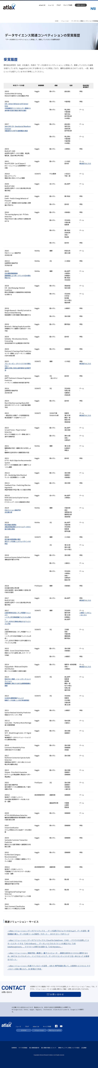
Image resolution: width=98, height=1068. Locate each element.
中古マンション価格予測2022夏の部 (13, 511)
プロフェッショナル (55, 1030)
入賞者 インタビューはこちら (85, 614)
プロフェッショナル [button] (71, 9)
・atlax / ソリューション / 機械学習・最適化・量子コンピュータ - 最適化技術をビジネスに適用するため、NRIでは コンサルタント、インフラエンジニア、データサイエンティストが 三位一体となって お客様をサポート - (48, 956)
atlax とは (36, 1026)
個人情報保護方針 (34, 1047)
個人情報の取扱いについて (48, 1047)
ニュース (51, 5)
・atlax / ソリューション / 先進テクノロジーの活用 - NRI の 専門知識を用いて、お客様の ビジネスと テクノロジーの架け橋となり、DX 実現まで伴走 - (49, 967)
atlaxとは (42, 5)
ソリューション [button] (53, 9)
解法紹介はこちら (85, 163)
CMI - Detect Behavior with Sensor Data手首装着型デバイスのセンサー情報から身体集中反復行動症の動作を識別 (18, 107)
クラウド (23, 1030)
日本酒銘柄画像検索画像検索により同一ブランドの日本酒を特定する (18, 275)
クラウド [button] (39, 9)
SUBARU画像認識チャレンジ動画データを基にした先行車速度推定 (17, 699)
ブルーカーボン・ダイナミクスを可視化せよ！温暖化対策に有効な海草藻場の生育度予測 (18, 366)
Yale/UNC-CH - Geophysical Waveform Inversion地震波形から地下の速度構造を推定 (18, 128)
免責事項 (14, 1047)
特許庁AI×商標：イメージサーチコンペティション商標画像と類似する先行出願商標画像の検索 (18, 682)
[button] (84, 8)
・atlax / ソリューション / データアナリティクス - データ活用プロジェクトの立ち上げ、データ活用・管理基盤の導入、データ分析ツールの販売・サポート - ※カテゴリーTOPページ (48, 932)
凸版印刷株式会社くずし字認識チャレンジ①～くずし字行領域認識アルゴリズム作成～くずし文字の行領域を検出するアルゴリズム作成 (18, 618)
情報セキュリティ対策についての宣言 (68, 1047)
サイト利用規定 (23, 1047)
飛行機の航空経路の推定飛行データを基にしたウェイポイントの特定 (18, 541)
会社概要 (83, 1047)
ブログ (58, 5)
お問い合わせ (81, 5)
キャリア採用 (67, 5)
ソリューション (39, 1030)
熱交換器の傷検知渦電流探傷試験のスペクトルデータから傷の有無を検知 (18, 527)
